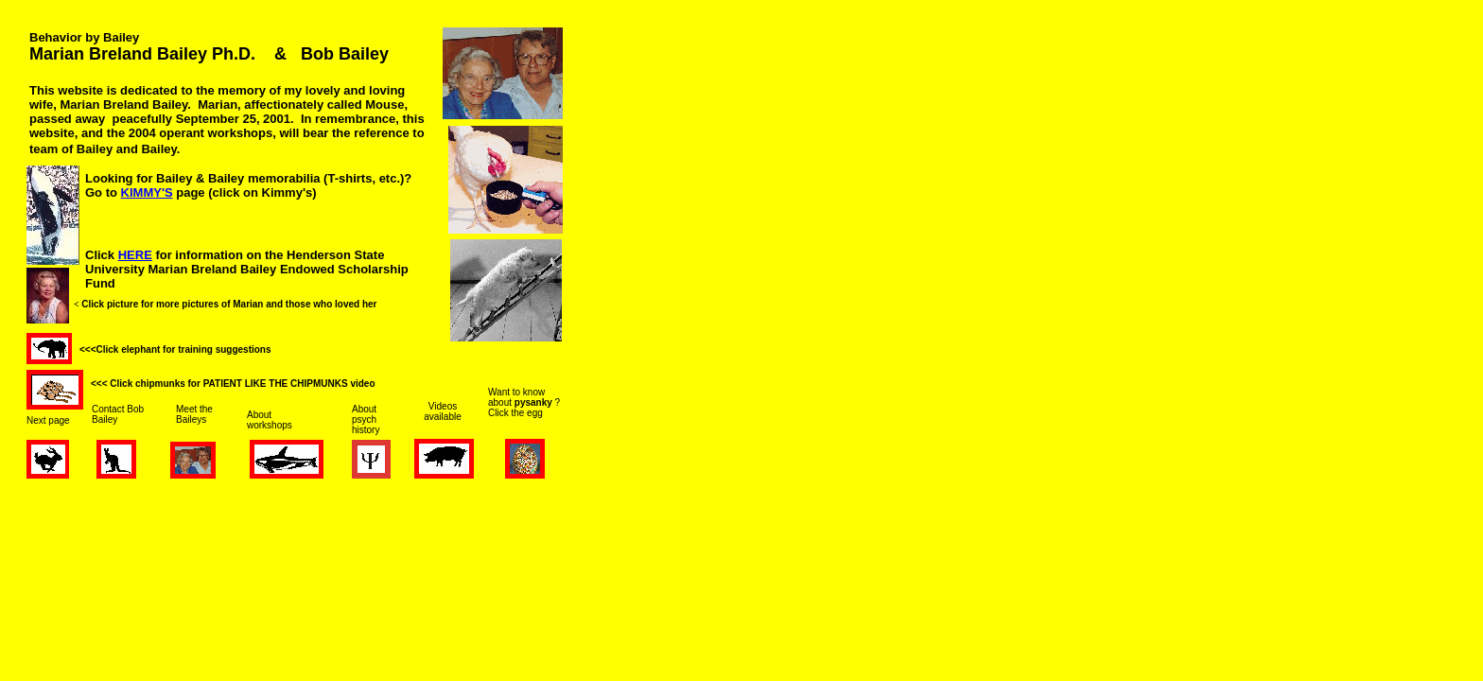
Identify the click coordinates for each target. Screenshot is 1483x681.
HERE (135, 255)
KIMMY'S (147, 192)
